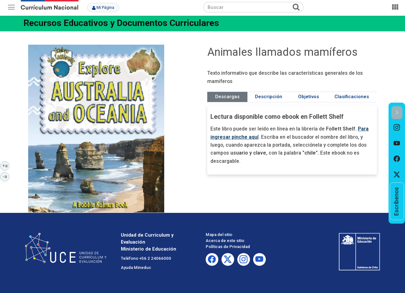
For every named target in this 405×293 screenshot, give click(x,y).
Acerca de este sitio (225, 240)
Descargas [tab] (227, 96)
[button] (396, 113)
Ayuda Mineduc (136, 267)
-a (6, 176)
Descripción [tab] (268, 96)
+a (6, 165)
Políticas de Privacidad (228, 246)
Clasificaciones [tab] (351, 96)
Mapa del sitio (219, 234)
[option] (397, 128)
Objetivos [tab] (308, 96)
